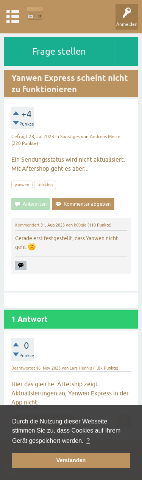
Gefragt (19, 136)
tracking (45, 185)
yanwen (22, 185)
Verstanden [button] (71, 460)
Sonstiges (70, 136)
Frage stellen (59, 51)
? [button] (88, 441)
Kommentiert (27, 225)
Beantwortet (23, 368)
